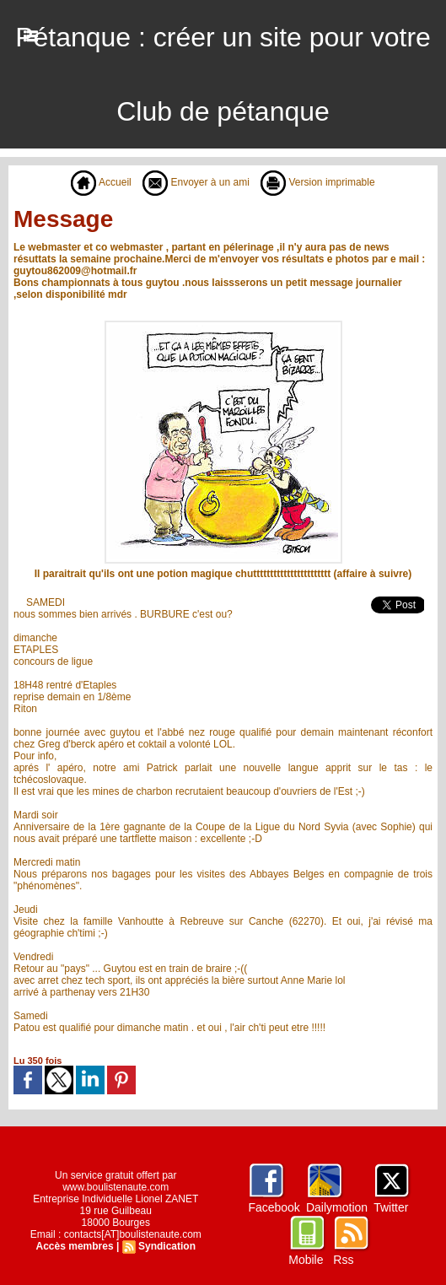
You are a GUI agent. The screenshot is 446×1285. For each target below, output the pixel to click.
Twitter (390, 1207)
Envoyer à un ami (196, 182)
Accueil (101, 182)
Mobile (305, 1259)
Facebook (273, 1207)
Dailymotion (337, 1207)
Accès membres (75, 1246)
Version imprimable (317, 182)
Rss (343, 1259)
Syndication (167, 1246)
